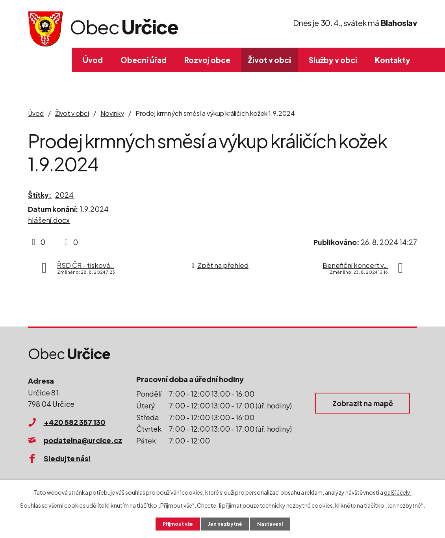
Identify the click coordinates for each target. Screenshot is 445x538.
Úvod (93, 60)
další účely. (398, 491)
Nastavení (274, 523)
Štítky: (40, 194)
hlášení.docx (49, 219)
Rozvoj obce (207, 60)
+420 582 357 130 (75, 422)
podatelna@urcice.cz (83, 440)
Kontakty (392, 60)
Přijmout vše (174, 523)
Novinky (112, 113)
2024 (64, 194)
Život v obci (269, 60)
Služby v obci (333, 60)
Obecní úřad (144, 60)
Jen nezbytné (226, 523)
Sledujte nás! (67, 458)
